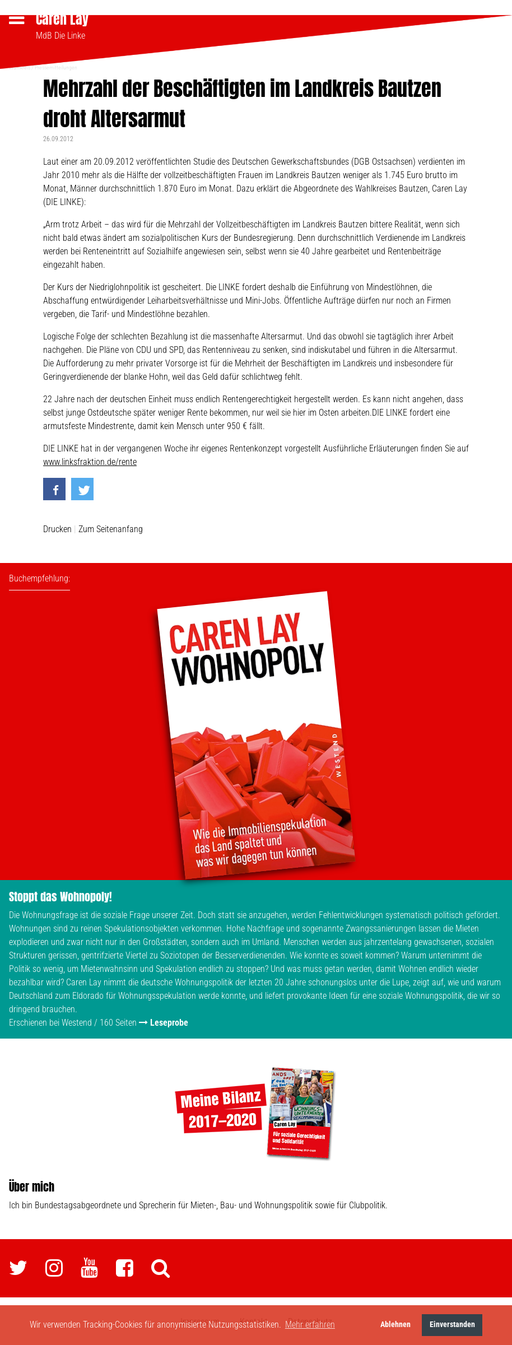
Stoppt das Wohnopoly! (60, 894)
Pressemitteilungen (56, 66)
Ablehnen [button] (395, 1324)
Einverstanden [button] (452, 1324)
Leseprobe (169, 1021)
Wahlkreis (19, 66)
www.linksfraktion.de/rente (90, 460)
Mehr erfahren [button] (310, 1324)
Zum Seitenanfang (110, 527)
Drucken (57, 527)
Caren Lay (62, 19)
